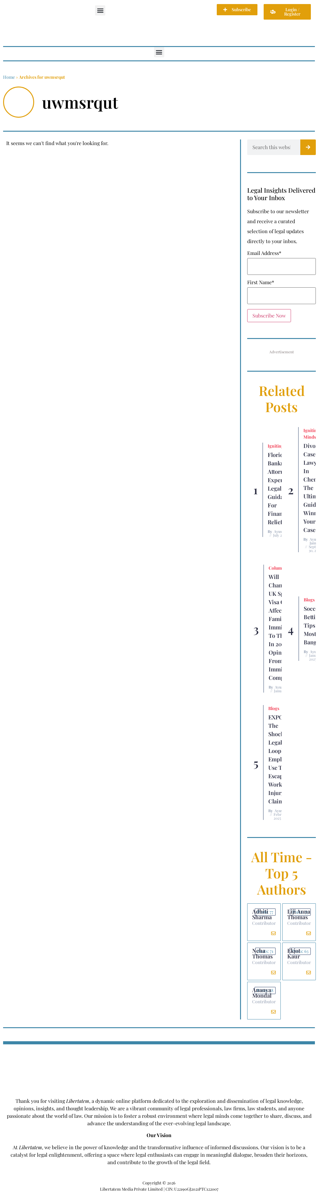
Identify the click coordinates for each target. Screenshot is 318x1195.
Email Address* (264, 253)
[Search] (308, 147)
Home (9, 77)
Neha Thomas (262, 953)
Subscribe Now (269, 315)
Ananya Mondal (261, 992)
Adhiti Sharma (262, 914)
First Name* (260, 282)
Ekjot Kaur (293, 953)
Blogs (309, 600)
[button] (100, 10)
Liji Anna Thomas (298, 914)
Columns (278, 568)
